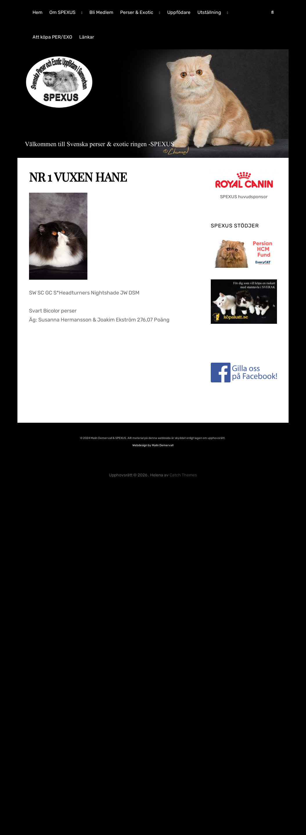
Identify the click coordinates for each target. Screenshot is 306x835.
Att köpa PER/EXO (52, 37)
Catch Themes (183, 475)
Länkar (86, 37)
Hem (37, 12)
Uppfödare (178, 12)
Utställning (209, 12)
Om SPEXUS (62, 12)
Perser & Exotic (136, 12)
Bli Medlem (101, 12)
